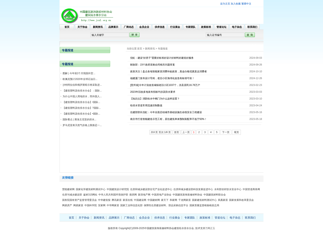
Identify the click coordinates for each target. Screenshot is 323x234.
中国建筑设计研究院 (118, 189)
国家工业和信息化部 (131, 205)
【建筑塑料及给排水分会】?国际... (82, 107)
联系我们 (252, 27)
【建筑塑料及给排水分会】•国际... (81, 102)
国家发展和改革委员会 (241, 200)
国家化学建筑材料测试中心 (90, 189)
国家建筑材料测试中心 (204, 200)
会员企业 (144, 27)
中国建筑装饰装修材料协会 (187, 194)
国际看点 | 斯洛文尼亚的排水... (79, 119)
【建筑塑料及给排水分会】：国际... (82, 90)
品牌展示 (113, 27)
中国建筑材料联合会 (215, 194)
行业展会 (175, 27)
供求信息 (160, 27)
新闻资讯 (98, 27)
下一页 (225, 132)
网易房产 (67, 205)
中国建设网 (140, 200)
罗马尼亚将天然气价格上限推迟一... (82, 125)
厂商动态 (129, 27)
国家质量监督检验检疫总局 (204, 205)
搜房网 (133, 194)
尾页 (236, 132)
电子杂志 (237, 27)
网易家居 (78, 205)
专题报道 (163, 48)
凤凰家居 (223, 200)
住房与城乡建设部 (72, 194)
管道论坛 (221, 27)
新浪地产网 (144, 194)
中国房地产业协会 (161, 194)
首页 (66, 27)
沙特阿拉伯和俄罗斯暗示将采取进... (82, 84)
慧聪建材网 (68, 189)
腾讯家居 (117, 200)
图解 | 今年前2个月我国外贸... (79, 73)
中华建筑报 (104, 200)
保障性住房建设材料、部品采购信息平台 (166, 205)
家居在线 (128, 200)
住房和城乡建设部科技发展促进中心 (193, 189)
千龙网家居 (184, 200)
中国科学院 (90, 205)
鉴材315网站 (90, 194)
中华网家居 (113, 205)
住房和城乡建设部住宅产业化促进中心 (151, 189)
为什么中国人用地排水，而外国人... (82, 96)
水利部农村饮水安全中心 (227, 189)
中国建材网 (153, 200)
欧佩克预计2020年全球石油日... (80, 79)
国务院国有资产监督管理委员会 (79, 200)
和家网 (173, 200)
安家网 (101, 205)
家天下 (165, 200)
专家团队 (190, 27)
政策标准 (206, 27)
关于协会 (82, 27)
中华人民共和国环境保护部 (113, 194)
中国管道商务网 (251, 189)
